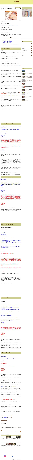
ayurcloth (16, 1)
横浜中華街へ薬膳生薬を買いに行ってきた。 (28, 82)
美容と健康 (23, 46)
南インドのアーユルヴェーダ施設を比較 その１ (28, 88)
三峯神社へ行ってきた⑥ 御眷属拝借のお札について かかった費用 (28, 86)
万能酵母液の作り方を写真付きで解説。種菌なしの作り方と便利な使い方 (28, 79)
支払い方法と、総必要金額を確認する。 (7, 41)
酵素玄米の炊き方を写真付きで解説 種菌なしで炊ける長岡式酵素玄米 (28, 95)
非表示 (11, 37)
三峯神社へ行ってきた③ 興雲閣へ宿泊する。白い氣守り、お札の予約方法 (28, 98)
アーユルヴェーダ (24, 49)
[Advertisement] (11, 116)
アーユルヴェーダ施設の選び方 (4, 420)
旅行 (23, 54)
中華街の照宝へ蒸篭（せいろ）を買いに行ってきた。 (28, 91)
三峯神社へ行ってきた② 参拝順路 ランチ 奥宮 (28, 69)
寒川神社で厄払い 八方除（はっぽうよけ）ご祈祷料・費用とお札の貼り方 (28, 73)
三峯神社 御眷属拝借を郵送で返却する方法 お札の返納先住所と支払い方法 (28, 76)
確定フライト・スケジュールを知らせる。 (8, 42)
